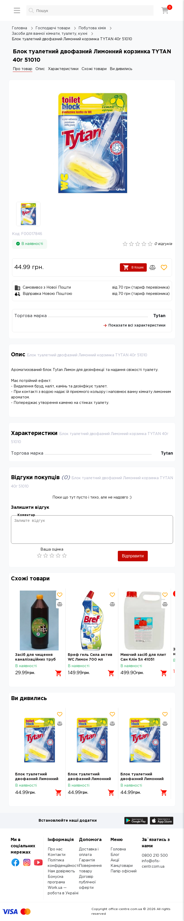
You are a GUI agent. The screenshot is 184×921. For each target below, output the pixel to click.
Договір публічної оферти (87, 882)
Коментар (26, 515)
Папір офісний (124, 871)
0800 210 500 (155, 855)
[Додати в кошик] (58, 673)
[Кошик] (165, 10)
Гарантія (87, 860)
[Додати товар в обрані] (164, 267)
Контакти (56, 854)
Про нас (55, 849)
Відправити (133, 556)
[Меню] (17, 10)
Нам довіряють (61, 871)
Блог (115, 854)
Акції (115, 860)
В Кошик (133, 267)
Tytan (159, 316)
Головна (118, 849)
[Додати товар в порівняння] (152, 267)
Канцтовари (122, 865)
